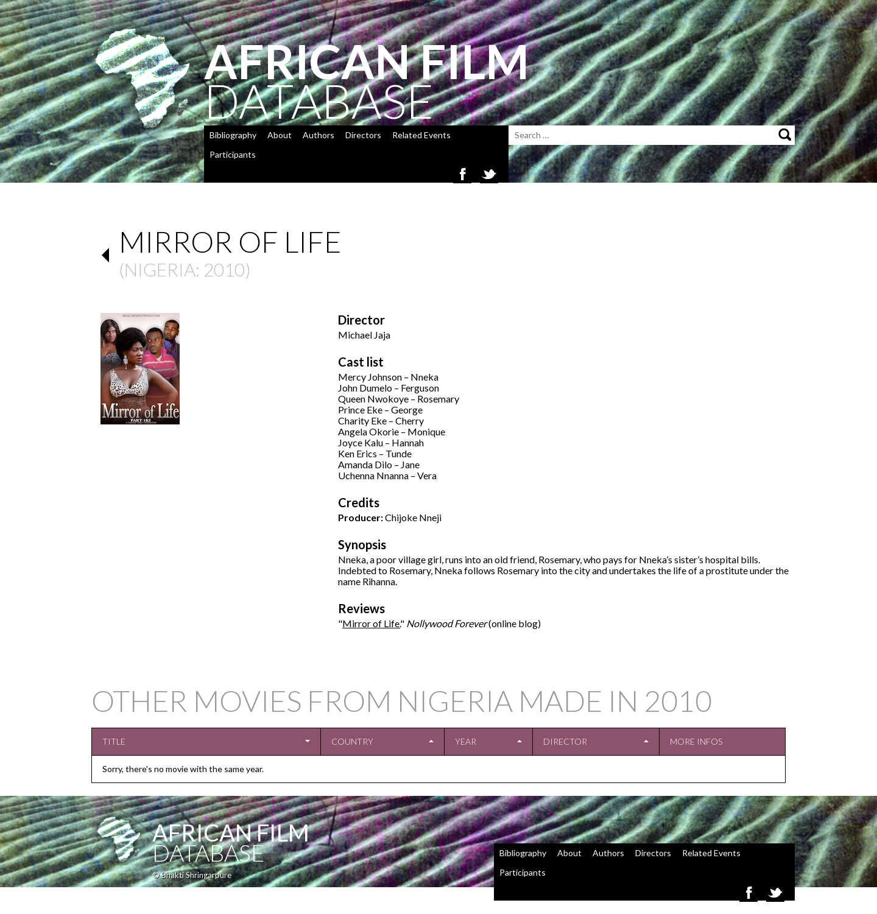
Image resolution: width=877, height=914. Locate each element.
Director (565, 741)
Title (113, 741)
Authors (318, 135)
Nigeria (159, 269)
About (279, 135)
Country (352, 741)
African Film (230, 832)
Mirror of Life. (371, 623)
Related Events (421, 135)
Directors (363, 135)
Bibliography (233, 135)
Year (465, 741)
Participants (233, 154)
